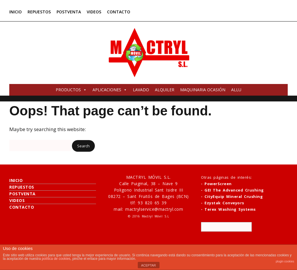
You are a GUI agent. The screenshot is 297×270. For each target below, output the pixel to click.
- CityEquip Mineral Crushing (232, 196)
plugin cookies (285, 261)
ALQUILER (164, 89)
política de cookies (56, 259)
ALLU (236, 89)
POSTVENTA (69, 12)
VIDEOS (94, 12)
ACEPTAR (148, 265)
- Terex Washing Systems (228, 209)
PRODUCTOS (71, 89)
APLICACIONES (110, 89)
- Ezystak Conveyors (222, 202)
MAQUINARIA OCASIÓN (202, 89)
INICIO (15, 12)
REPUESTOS (39, 12)
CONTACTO (118, 12)
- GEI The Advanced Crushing (232, 190)
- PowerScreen (216, 183)
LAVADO (141, 89)
